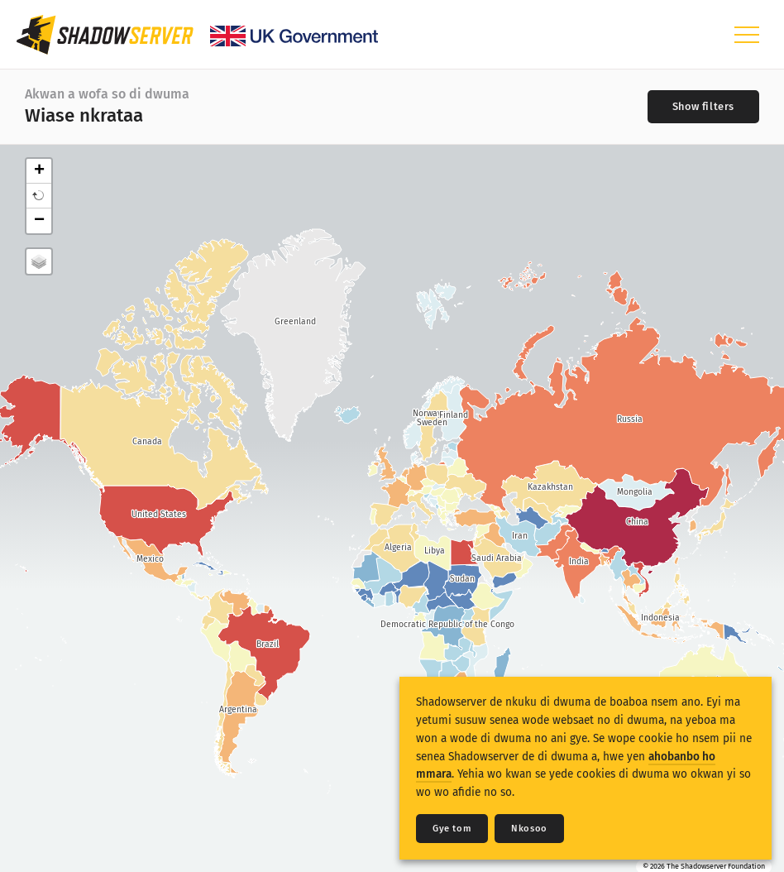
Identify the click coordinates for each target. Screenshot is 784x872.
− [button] (39, 220)
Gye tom (452, 828)
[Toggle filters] (703, 106)
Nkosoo (529, 828)
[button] (38, 196)
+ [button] (39, 171)
